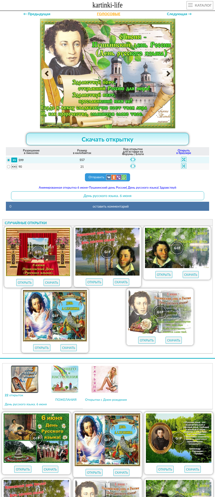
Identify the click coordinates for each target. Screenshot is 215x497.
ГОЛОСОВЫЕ (108, 14)
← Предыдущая (36, 14)
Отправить (107, 177)
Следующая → (179, 14)
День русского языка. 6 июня (107, 195)
